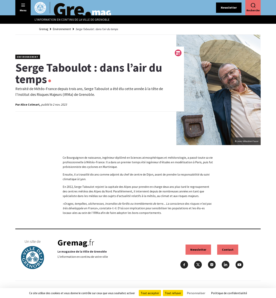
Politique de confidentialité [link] (229, 293)
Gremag (43, 29)
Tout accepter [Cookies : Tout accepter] (150, 293)
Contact (227, 249)
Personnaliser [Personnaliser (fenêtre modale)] (196, 293)
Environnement (62, 29)
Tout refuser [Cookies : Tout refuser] (173, 293)
